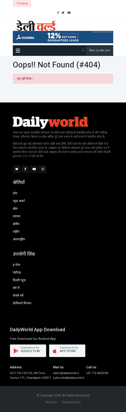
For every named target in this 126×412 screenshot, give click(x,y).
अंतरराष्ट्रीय (19, 239)
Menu (18, 51)
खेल (15, 208)
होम (15, 193)
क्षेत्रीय (16, 224)
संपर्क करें (18, 295)
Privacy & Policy (71, 402)
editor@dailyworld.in (66, 373)
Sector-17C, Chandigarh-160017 (30, 378)
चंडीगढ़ (17, 272)
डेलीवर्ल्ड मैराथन (22, 303)
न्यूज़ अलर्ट (19, 201)
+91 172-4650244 (97, 373)
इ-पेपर (16, 265)
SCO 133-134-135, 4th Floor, (28, 373)
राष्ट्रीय (16, 231)
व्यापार (16, 216)
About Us (51, 402)
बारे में (16, 288)
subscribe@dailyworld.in (68, 378)
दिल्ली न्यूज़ (19, 280)
